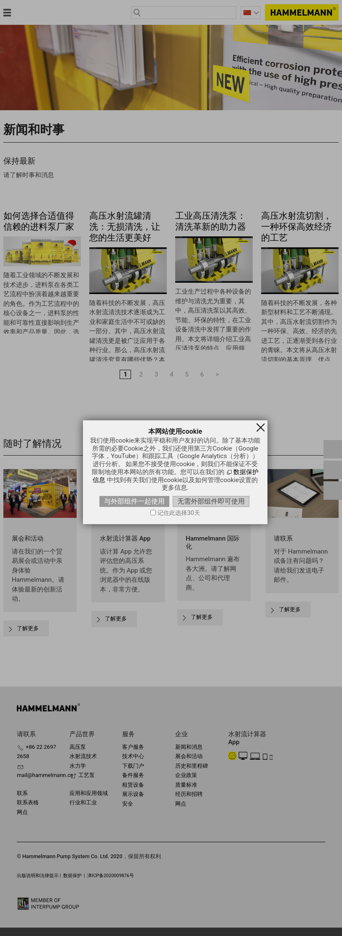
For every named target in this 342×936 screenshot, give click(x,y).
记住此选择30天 (179, 513)
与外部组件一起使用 (134, 501)
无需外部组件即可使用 (211, 501)
